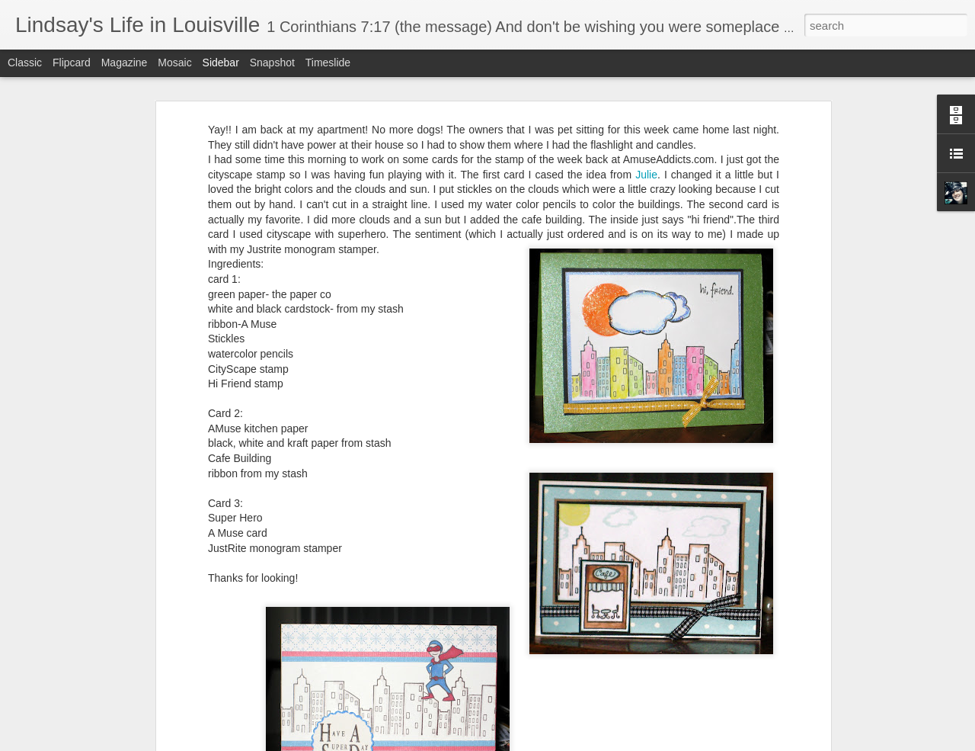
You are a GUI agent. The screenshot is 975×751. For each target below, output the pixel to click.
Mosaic (174, 62)
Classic (25, 62)
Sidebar (221, 62)
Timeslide (327, 62)
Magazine (124, 62)
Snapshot (272, 62)
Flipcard (72, 62)
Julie (646, 172)
